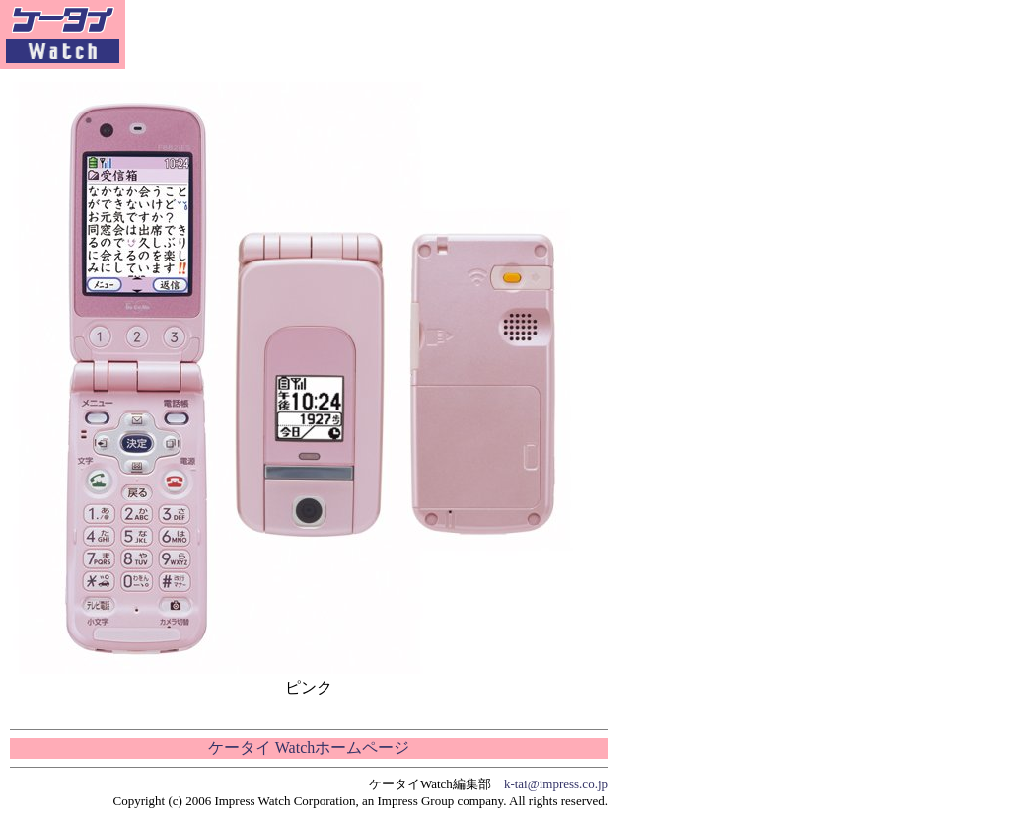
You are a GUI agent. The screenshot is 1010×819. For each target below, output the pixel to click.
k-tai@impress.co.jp (556, 784)
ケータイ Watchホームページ (308, 747)
